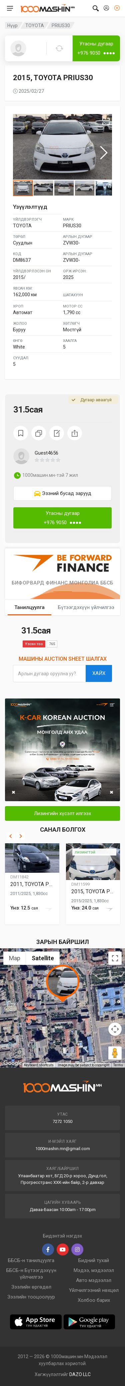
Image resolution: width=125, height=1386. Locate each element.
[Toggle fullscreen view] (115, 958)
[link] (62, 493)
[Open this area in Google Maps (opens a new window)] (13, 1063)
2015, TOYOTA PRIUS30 (93, 891)
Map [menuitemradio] (14, 958)
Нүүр (12, 25)
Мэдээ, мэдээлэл (94, 1270)
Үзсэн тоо (34, 644)
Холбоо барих (94, 1300)
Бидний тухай (93, 1260)
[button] (73, 460)
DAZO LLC (80, 1374)
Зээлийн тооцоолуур (31, 1297)
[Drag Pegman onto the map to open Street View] (115, 1053)
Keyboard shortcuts (39, 1065)
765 (52, 644)
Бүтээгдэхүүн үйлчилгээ (86, 607)
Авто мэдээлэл (93, 1280)
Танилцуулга (29, 607)
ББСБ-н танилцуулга (31, 1260)
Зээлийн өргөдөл (31, 1287)
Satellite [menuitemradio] (43, 958)
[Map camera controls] (115, 1029)
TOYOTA (34, 25)
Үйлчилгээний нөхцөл (94, 1290)
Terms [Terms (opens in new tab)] (118, 1065)
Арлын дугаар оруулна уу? (47, 673)
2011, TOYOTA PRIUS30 (32, 884)
